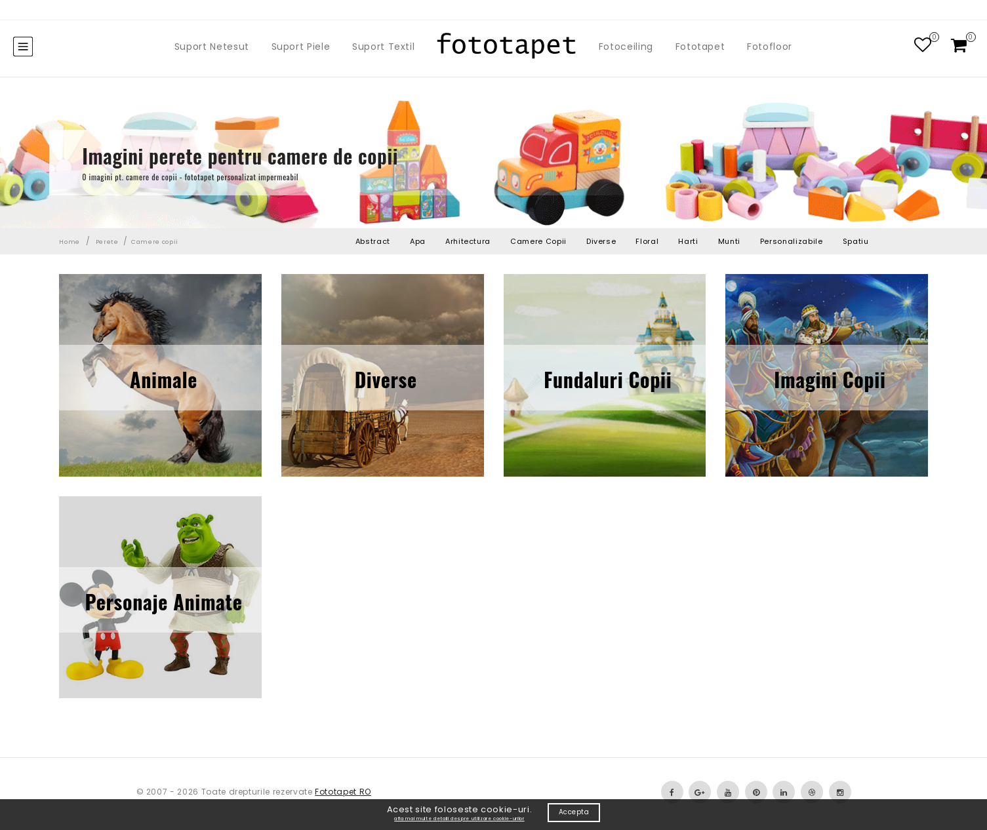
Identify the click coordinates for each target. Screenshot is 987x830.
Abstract (372, 241)
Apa (418, 241)
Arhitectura (468, 241)
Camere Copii (538, 241)
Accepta (574, 812)
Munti (729, 241)
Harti (688, 241)
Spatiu (856, 241)
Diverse (601, 241)
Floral (646, 241)
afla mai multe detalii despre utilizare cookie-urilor (459, 818)
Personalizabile (791, 241)
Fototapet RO (343, 791)
